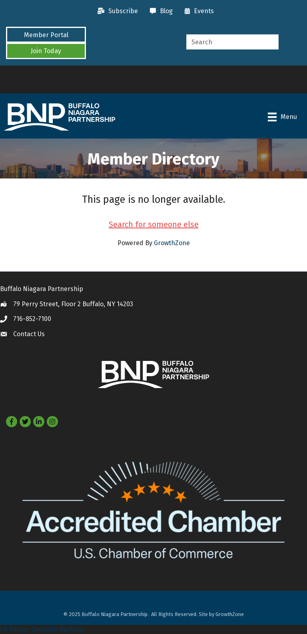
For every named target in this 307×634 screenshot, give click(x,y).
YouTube (71, 629)
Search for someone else (154, 224)
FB (3, 629)
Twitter (19, 629)
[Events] (197, 11)
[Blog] (159, 11)
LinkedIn (44, 629)
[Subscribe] (116, 11)
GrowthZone (172, 243)
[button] (46, 35)
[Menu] (282, 117)
